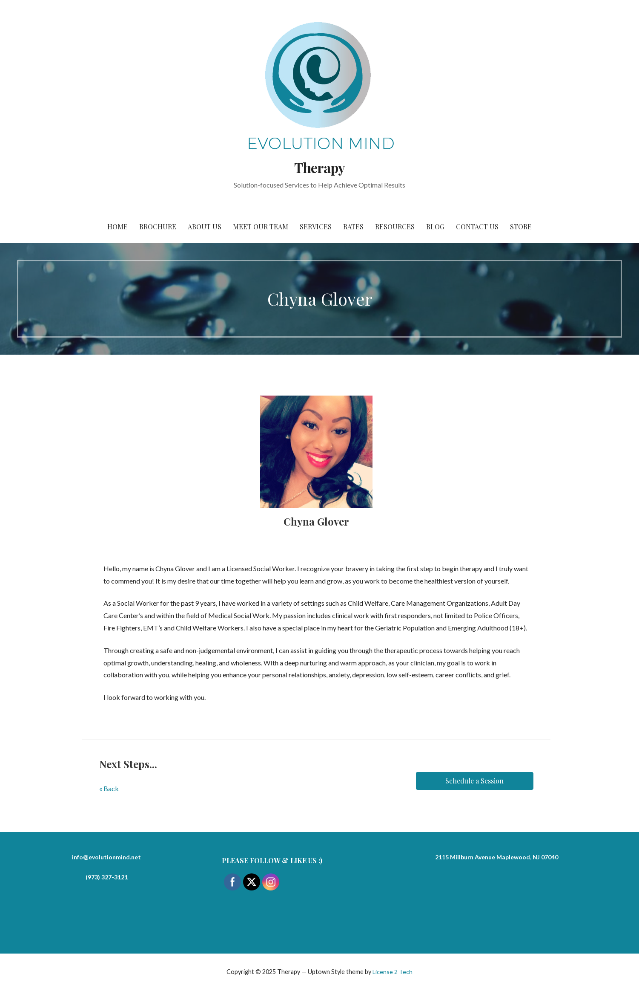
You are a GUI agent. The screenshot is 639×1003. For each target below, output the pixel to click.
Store (521, 226)
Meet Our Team (260, 226)
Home (117, 226)
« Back (109, 788)
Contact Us (477, 226)
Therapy (319, 167)
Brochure (157, 226)
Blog (435, 226)
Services (316, 226)
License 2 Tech (393, 971)
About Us (204, 226)
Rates (353, 226)
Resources (395, 226)
